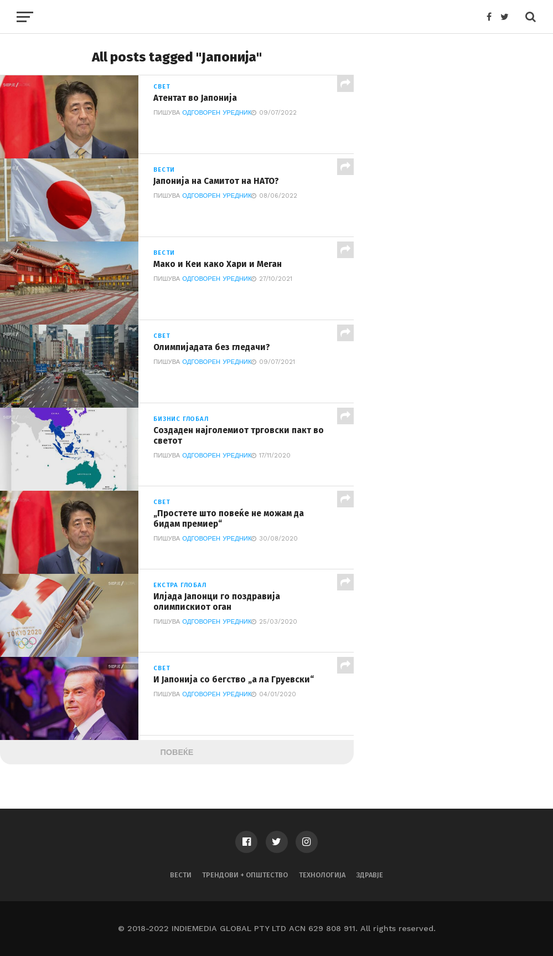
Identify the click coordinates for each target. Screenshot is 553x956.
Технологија (322, 875)
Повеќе (177, 752)
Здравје (369, 875)
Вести (181, 875)
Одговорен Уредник (216, 113)
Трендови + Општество (245, 875)
